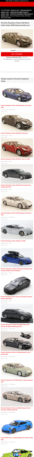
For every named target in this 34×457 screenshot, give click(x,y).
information (25, 57)
